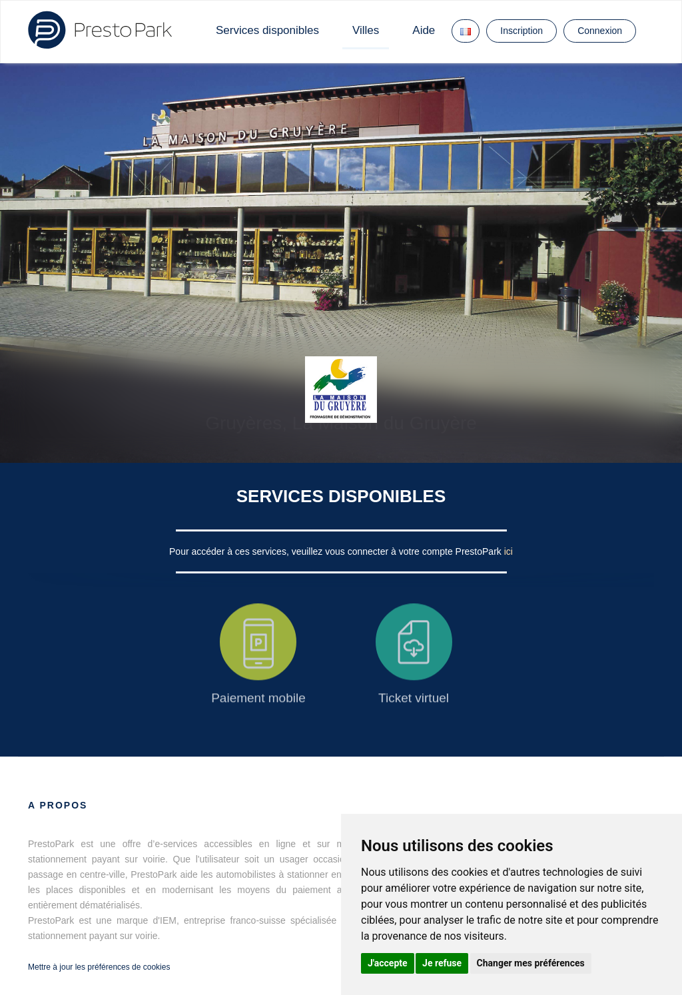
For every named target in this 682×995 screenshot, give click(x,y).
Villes (365, 30)
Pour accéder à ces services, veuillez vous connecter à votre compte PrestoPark (336, 551)
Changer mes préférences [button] (531, 963)
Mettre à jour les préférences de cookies (99, 967)
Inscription (521, 30)
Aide (423, 30)
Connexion (599, 30)
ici (508, 551)
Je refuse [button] (442, 963)
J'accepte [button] (388, 963)
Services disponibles (267, 30)
